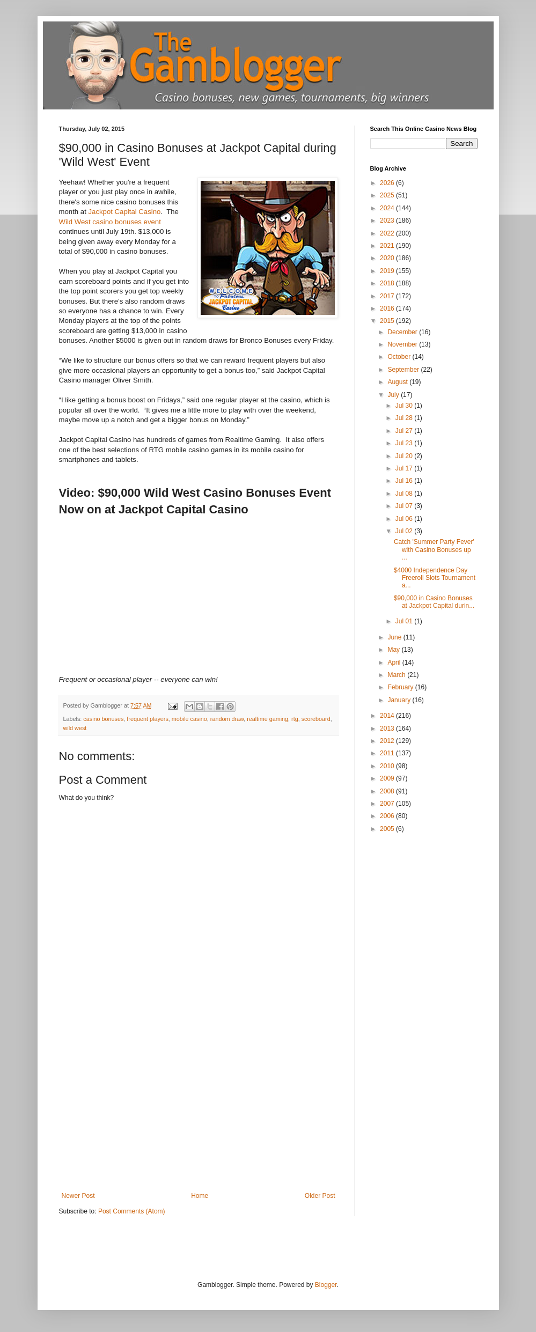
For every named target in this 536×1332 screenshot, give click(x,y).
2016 (388, 308)
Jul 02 (404, 531)
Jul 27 (404, 431)
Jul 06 (404, 519)
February (401, 687)
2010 (388, 766)
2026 (388, 183)
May (394, 649)
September (404, 369)
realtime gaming (267, 719)
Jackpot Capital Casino (124, 212)
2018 (388, 283)
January (399, 700)
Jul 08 (404, 493)
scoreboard (316, 719)
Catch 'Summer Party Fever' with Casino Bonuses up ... (434, 549)
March (397, 675)
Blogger (326, 1285)
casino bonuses (103, 719)
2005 (388, 829)
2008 (388, 791)
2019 (388, 271)
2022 (388, 233)
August (398, 382)
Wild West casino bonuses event (110, 222)
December (403, 332)
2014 (388, 715)
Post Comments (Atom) (131, 1211)
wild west (75, 728)
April (394, 662)
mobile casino (189, 719)
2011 (388, 753)
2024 (388, 208)
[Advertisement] (198, 1111)
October (399, 356)
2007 (388, 803)
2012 (388, 741)
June (395, 637)
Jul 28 (404, 418)
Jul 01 (404, 621)
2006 (388, 816)
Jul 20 (404, 456)
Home (199, 1195)
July (394, 395)
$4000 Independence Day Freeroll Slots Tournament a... (434, 578)
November (403, 344)
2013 (388, 728)
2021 (388, 245)
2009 (388, 778)
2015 (388, 321)
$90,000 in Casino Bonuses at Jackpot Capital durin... (434, 601)
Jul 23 (404, 443)
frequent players (147, 719)
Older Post (320, 1195)
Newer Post (78, 1195)
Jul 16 (404, 480)
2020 (388, 258)
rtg (294, 719)
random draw (227, 719)
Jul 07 (404, 506)
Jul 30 (404, 405)
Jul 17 (404, 468)
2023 (388, 220)
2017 (388, 296)
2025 (388, 195)
